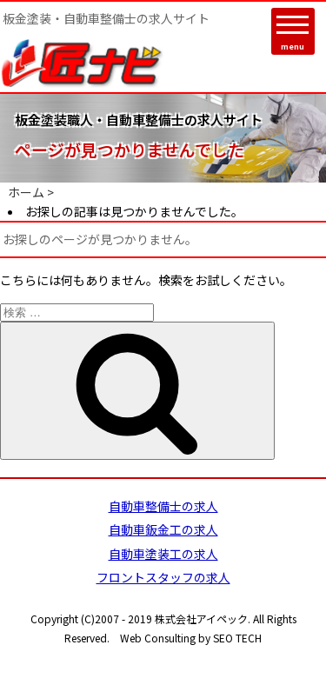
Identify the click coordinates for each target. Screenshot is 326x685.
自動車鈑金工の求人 (163, 529)
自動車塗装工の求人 (163, 553)
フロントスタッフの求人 (163, 577)
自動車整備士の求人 (163, 506)
